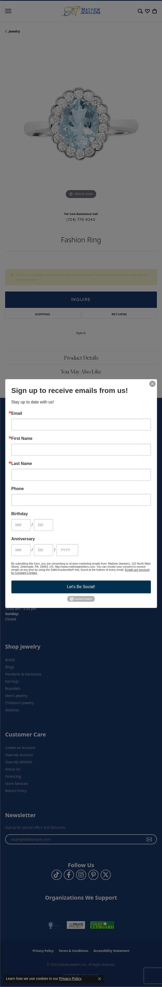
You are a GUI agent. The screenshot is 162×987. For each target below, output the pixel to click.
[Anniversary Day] (43, 550)
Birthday (19, 514)
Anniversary (23, 539)
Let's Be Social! (81, 587)
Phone (17, 489)
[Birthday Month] (20, 525)
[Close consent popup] (99, 978)
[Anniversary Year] (67, 550)
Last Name (21, 464)
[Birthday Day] (43, 525)
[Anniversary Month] (20, 550)
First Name (22, 439)
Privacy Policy (70, 978)
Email (16, 413)
